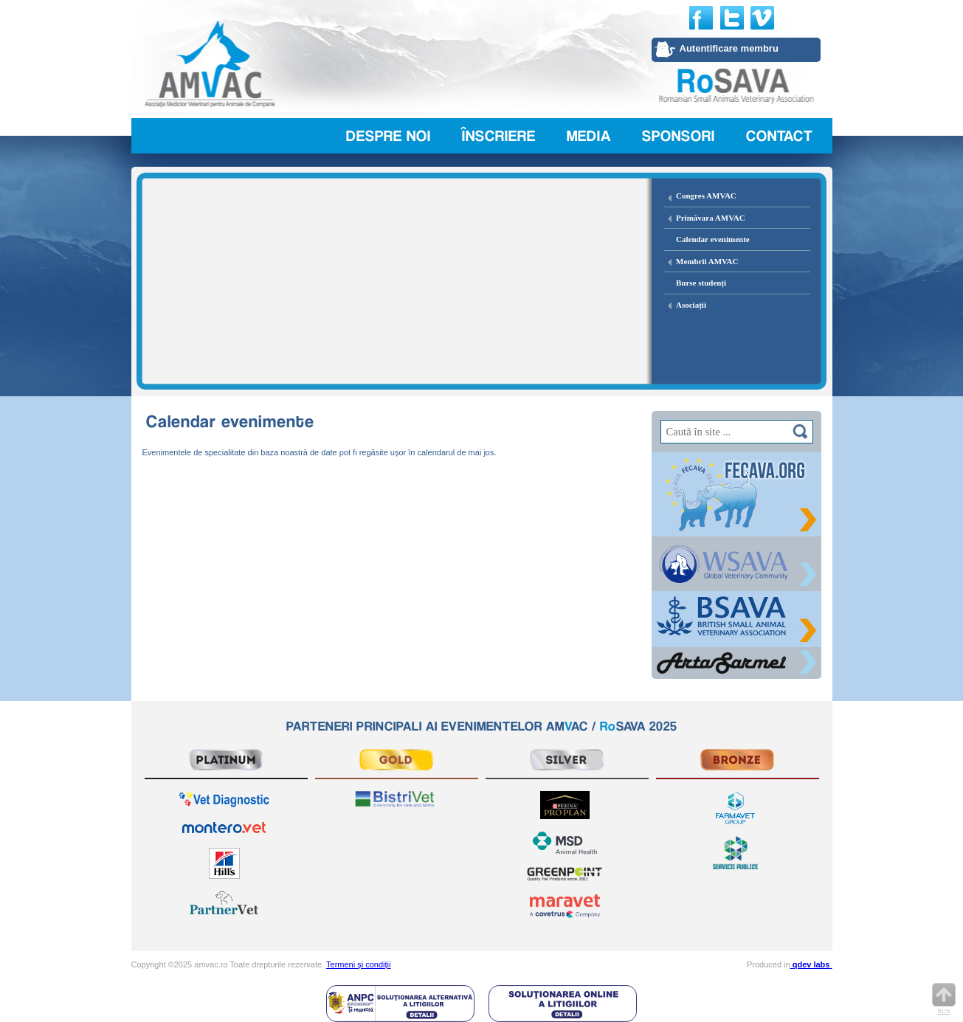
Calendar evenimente (713, 239)
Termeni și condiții (358, 964)
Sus (944, 999)
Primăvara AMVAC (710, 217)
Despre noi (388, 136)
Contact (779, 136)
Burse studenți (701, 282)
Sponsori (678, 136)
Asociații (691, 304)
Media (589, 136)
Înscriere (499, 136)
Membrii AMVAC (707, 261)
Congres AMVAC (706, 195)
